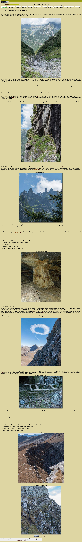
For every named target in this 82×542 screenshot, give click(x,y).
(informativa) (19, 540)
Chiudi (24, 540)
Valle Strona (44, 7)
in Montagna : (3, 7)
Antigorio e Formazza (11, 7)
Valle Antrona (24, 7)
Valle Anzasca (18, 7)
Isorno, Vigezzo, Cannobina (69, 7)
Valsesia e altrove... (37, 7)
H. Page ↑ (7, 4)
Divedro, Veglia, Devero (58, 7)
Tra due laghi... (77, 7)
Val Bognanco (30, 7)
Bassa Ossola (50, 7)
